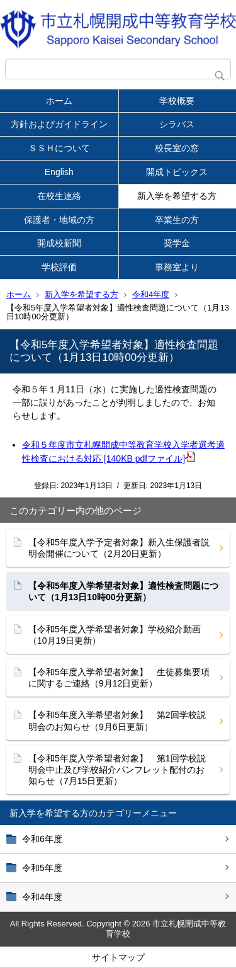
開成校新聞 (59, 243)
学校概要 (176, 101)
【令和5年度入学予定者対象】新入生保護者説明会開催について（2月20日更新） (119, 548)
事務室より (177, 267)
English (59, 172)
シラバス (176, 124)
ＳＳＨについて (59, 148)
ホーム (59, 101)
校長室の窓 (177, 148)
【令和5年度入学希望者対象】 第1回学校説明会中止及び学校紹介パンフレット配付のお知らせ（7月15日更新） (117, 769)
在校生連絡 (59, 196)
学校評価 (59, 267)
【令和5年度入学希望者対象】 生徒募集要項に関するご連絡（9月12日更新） (119, 677)
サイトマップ (118, 957)
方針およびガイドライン (59, 124)
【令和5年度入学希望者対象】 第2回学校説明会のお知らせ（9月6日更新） (117, 720)
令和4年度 (150, 294)
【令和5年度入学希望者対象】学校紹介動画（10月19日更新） (114, 635)
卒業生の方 (177, 220)
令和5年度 (42, 868)
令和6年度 (42, 839)
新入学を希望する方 (176, 196)
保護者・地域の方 (59, 220)
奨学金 (177, 243)
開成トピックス (177, 172)
